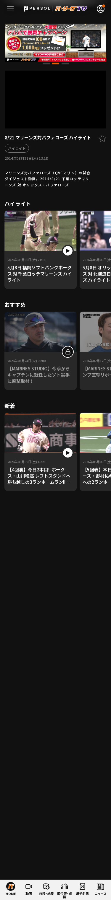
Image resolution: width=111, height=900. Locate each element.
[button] (46, 63)
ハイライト (17, 148)
